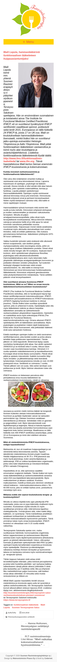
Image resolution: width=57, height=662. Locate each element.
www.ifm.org (27, 161)
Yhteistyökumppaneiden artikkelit (21, 617)
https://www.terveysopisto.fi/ (16, 600)
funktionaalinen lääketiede (26, 605)
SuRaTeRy (12, 613)
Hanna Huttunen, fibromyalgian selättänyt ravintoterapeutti (35, 626)
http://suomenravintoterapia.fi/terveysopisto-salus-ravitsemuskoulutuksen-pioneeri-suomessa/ (27, 594)
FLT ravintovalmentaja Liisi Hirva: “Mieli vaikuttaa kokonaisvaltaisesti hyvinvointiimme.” (36, 640)
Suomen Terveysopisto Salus (25, 607)
